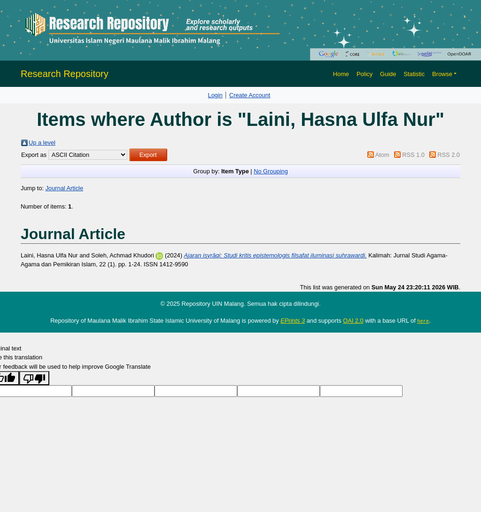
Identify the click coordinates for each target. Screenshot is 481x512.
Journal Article (64, 188)
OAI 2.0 (353, 320)
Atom (382, 154)
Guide (388, 74)
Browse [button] (442, 74)
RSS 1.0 (413, 154)
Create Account (250, 95)
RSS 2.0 (448, 154)
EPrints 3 (292, 320)
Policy (364, 74)
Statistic (414, 74)
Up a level (42, 142)
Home (341, 74)
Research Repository (65, 74)
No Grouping (271, 171)
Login (215, 95)
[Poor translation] (34, 378)
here (423, 321)
